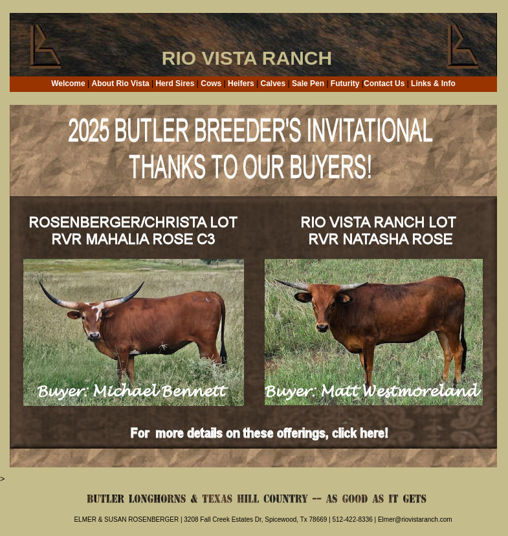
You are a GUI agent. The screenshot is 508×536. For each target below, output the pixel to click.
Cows (211, 83)
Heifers (241, 83)
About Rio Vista (120, 83)
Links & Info (433, 83)
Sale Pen (308, 83)
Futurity (345, 83)
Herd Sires (174, 83)
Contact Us (384, 83)
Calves (273, 83)
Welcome (68, 83)
